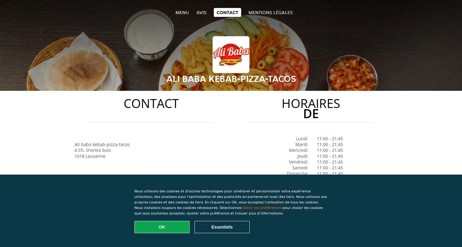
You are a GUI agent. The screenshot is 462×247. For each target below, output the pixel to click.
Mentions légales (270, 12)
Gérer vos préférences (262, 207)
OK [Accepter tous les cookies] (162, 227)
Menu (182, 12)
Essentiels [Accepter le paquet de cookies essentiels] (222, 227)
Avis (201, 12)
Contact (227, 12)
